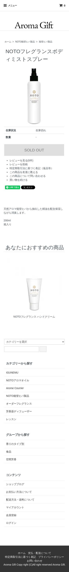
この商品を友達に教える (24, 172)
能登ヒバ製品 (45, 41)
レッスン (11, 419)
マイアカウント (15, 507)
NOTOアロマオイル (17, 380)
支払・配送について (39, 553)
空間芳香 (11, 459)
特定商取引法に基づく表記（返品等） (31, 168)
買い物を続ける (19, 179)
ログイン (11, 522)
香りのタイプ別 (15, 443)
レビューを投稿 (19, 164)
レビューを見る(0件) (21, 160)
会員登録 (11, 515)
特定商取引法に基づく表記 (20, 556)
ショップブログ (15, 484)
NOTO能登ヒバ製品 (25, 41)
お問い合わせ (34, 560)
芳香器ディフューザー (19, 411)
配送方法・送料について (20, 499)
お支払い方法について (19, 491)
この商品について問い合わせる (28, 175)
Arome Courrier (15, 388)
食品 (8, 451)
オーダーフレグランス (19, 403)
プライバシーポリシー (51, 556)
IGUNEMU (12, 372)
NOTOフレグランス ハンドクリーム (34, 316)
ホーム (8, 41)
